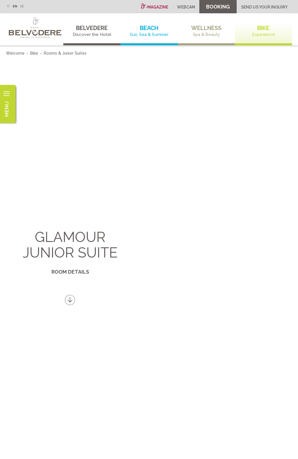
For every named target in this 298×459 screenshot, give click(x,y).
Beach (149, 31)
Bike (263, 31)
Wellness (206, 31)
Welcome (15, 53)
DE (22, 6)
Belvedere (91, 31)
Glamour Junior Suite (70, 245)
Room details (70, 272)
